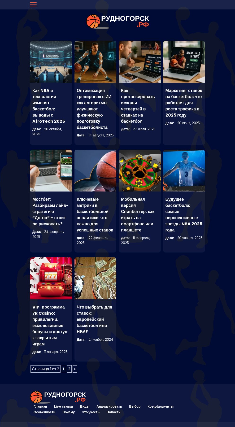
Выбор (134, 406)
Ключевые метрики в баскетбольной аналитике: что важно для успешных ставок (95, 214)
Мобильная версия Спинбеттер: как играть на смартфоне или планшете (138, 214)
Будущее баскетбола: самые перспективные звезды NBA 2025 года (181, 214)
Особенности (44, 412)
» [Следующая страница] (75, 369)
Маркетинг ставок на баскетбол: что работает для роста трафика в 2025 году (184, 102)
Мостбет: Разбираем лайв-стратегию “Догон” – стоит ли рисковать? (50, 211)
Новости (114, 412)
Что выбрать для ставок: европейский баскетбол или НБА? (95, 319)
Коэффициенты (161, 406)
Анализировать (109, 406)
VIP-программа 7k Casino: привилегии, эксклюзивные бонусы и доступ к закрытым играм (50, 325)
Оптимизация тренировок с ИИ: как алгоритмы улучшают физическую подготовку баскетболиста (95, 108)
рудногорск (125, 21)
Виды (85, 406)
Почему (68, 412)
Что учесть (91, 412)
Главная (40, 406)
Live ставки (63, 406)
